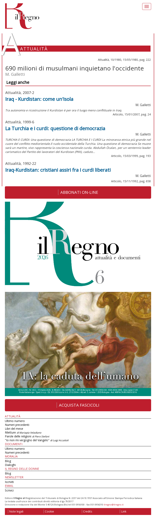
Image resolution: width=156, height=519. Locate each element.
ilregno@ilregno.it (114, 504)
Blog (8, 461)
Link (123, 511)
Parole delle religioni (27, 436)
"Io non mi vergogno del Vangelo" (36, 440)
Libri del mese (14, 429)
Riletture (23, 432)
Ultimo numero (15, 421)
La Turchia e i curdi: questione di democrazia (55, 128)
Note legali (15, 511)
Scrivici (9, 490)
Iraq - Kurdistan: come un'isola (39, 99)
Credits (87, 511)
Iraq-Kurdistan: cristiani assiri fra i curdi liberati (58, 169)
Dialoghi (10, 465)
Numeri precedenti (17, 425)
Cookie (49, 511)
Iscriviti (9, 482)
